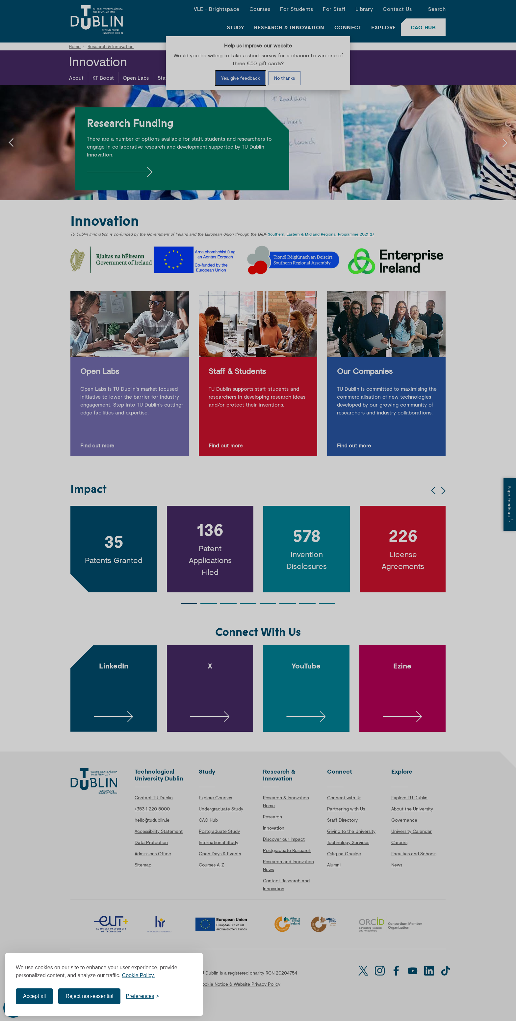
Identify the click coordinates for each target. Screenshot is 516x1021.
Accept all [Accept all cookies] (34, 996)
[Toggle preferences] (142, 996)
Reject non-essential (89, 996)
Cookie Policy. (138, 975)
